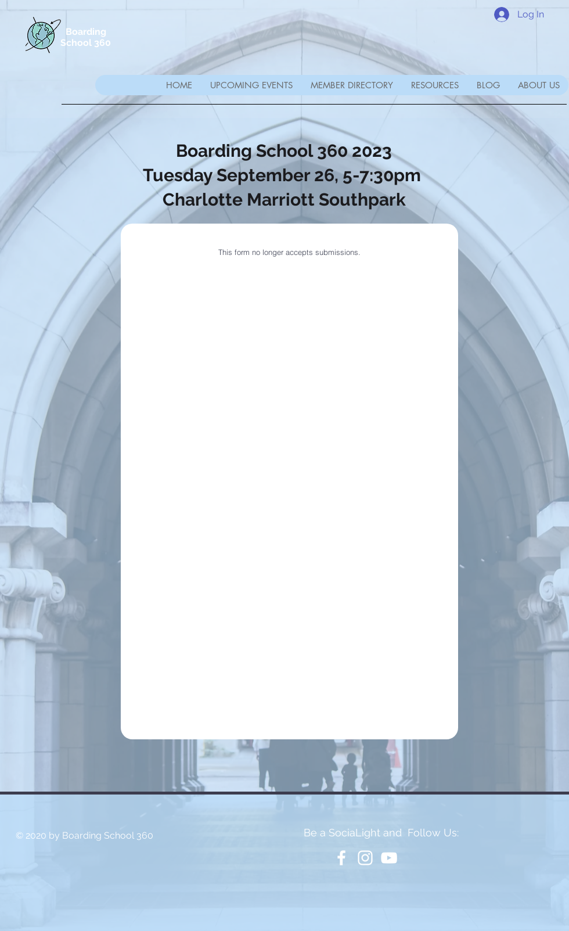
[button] (351, 85)
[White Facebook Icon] (341, 858)
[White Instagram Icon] (365, 858)
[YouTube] (389, 858)
